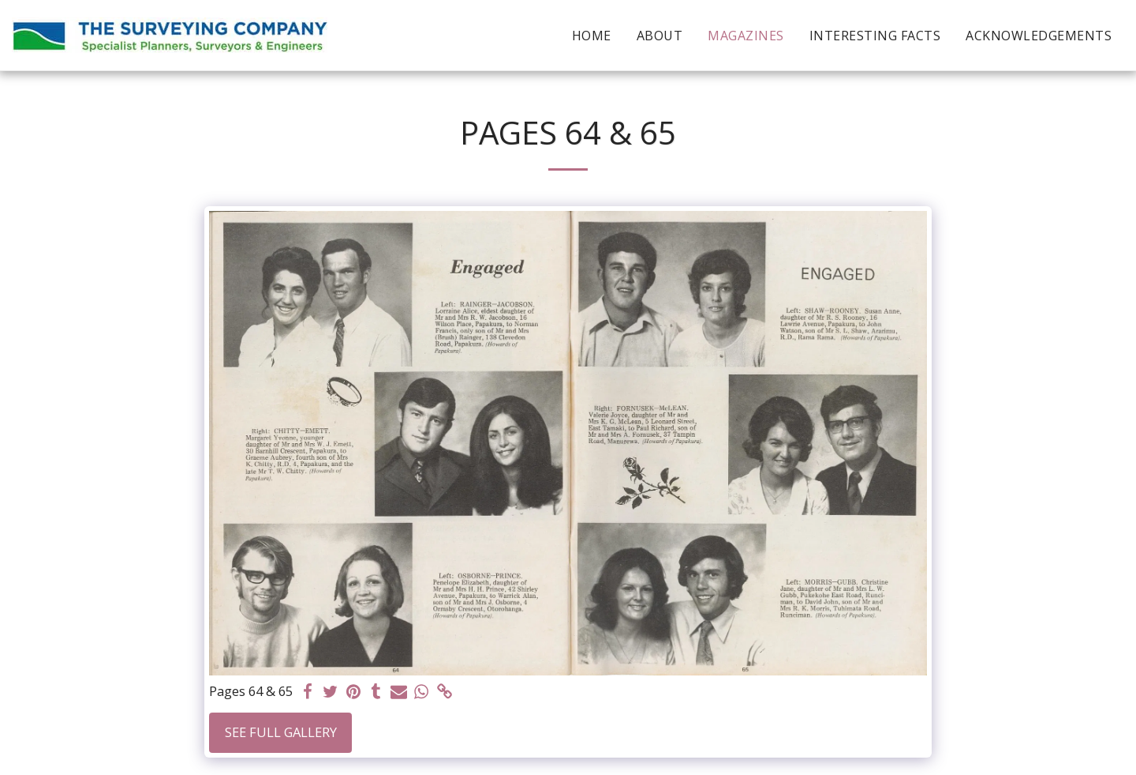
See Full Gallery (281, 732)
